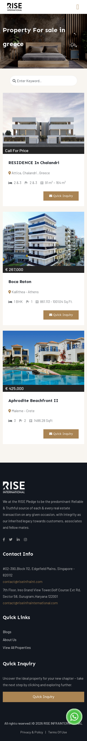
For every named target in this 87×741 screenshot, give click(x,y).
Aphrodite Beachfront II (33, 400)
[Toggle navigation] (77, 7)
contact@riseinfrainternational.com (30, 603)
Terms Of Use (57, 732)
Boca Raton (19, 281)
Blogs (7, 632)
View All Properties (17, 647)
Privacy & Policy (31, 732)
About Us (9, 640)
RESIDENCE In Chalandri (33, 162)
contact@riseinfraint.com (22, 581)
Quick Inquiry (61, 196)
